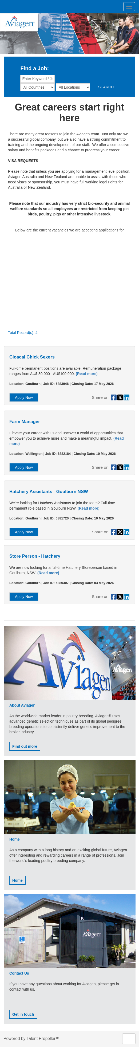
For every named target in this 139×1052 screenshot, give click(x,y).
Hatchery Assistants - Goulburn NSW (48, 491)
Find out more (24, 746)
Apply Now (24, 397)
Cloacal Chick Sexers (32, 357)
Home (17, 880)
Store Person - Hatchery (34, 556)
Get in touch (23, 1014)
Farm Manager (24, 421)
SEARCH (106, 87)
